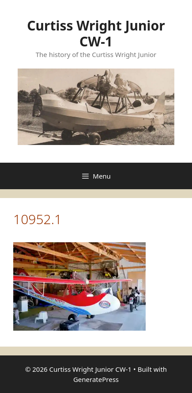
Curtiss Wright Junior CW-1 (96, 33)
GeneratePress (96, 379)
